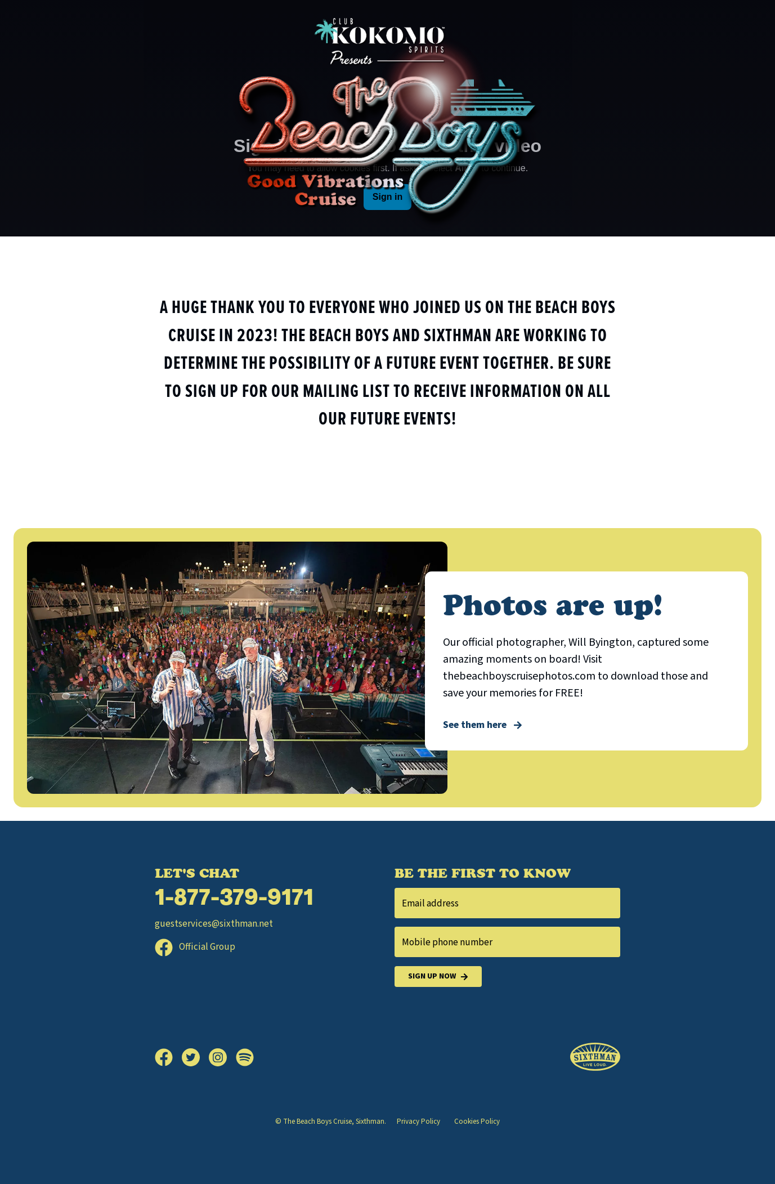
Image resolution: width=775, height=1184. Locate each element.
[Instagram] (222, 1057)
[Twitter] (195, 1057)
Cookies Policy (477, 1121)
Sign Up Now (438, 976)
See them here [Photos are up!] (482, 725)
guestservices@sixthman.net (214, 924)
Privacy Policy (418, 1121)
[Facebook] (168, 1057)
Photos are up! (552, 604)
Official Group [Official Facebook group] (195, 947)
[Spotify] (245, 1057)
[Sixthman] (595, 1057)
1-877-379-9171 (234, 899)
